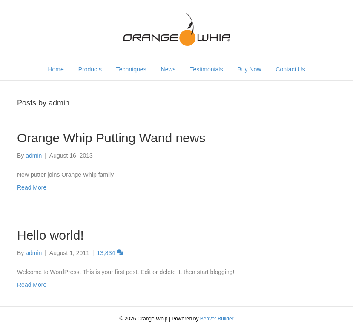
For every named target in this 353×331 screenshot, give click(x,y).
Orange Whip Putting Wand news (111, 138)
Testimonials (206, 69)
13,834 (110, 252)
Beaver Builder (217, 319)
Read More (31, 187)
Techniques (131, 69)
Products (90, 69)
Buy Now (249, 69)
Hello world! (50, 235)
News (168, 69)
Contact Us (290, 69)
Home (55, 69)
